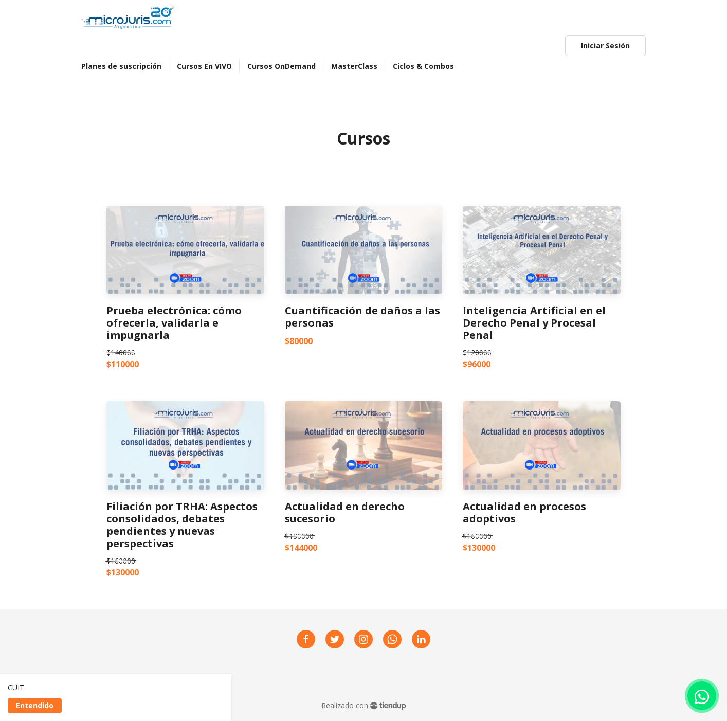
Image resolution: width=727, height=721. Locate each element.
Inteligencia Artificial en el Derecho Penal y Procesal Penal (534, 322)
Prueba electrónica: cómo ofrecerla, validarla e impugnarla (174, 322)
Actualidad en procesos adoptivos (524, 512)
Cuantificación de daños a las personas (362, 316)
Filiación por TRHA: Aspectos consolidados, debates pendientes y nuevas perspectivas (182, 525)
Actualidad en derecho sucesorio (345, 512)
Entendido (34, 705)
